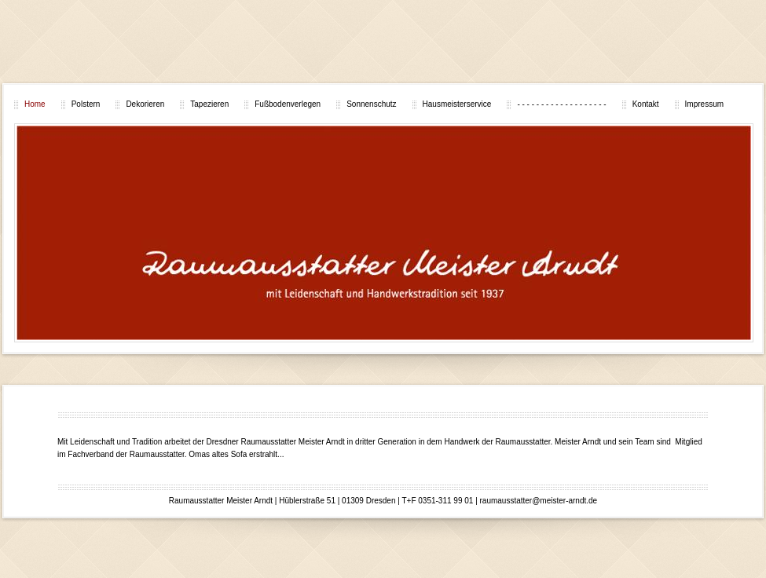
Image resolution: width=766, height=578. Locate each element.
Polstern (86, 104)
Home (35, 104)
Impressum (704, 104)
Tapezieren (209, 104)
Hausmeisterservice (457, 104)
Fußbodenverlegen (288, 104)
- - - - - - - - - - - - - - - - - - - (561, 104)
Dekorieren (145, 104)
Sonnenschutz (371, 104)
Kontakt (645, 104)
